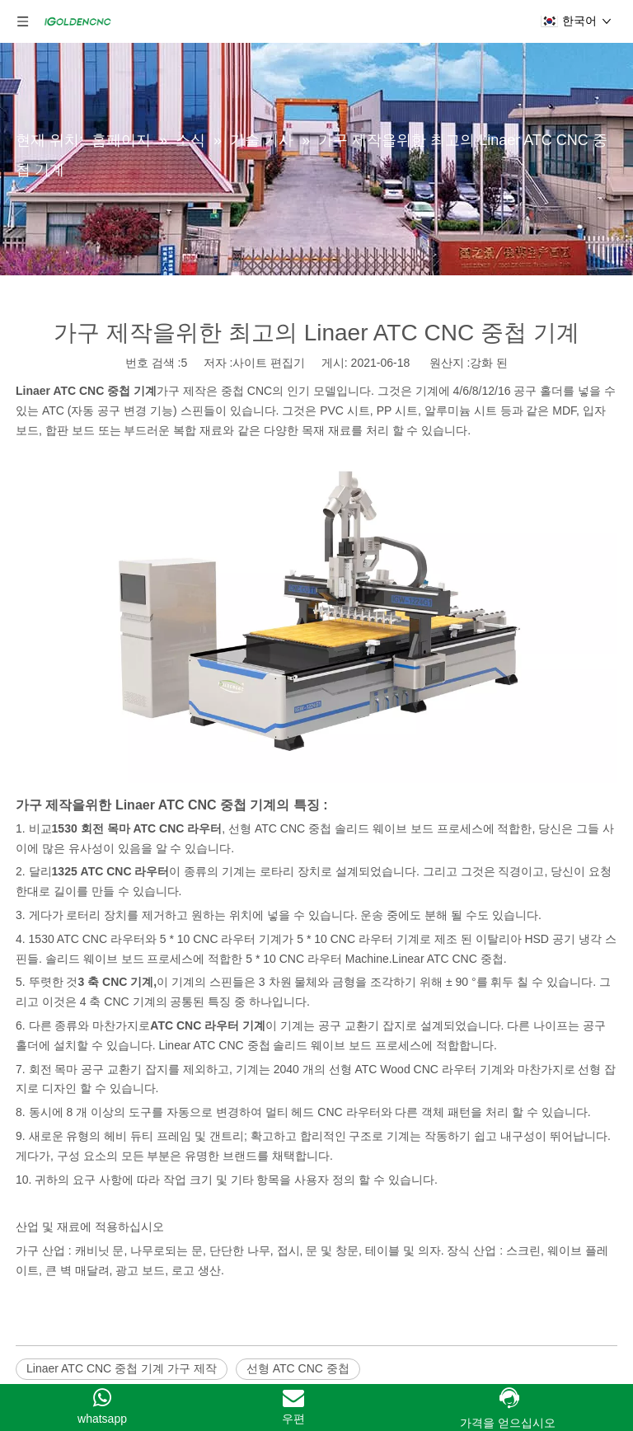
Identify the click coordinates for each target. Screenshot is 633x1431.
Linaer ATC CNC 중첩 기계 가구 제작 (121, 1368)
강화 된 (489, 362)
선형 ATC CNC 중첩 (297, 1368)
